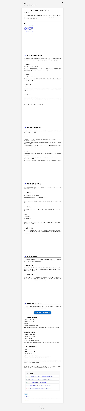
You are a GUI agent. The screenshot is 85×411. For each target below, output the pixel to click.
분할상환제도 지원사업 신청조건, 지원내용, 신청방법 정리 (39, 385)
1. (25, 55)
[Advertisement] (42, 43)
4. (25, 256)
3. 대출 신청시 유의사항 (28, 28)
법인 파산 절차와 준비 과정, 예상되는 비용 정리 (37, 382)
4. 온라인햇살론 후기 (28, 29)
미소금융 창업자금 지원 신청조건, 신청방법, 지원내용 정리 (39, 388)
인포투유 (26, 3)
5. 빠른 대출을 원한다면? (28, 31)
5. (25, 303)
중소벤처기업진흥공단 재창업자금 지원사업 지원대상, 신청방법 (40, 379)
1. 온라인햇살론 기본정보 (29, 25)
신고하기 (42, 408)
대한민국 (27, 396)
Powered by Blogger (42, 406)
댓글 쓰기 (26, 400)
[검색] (62, 3)
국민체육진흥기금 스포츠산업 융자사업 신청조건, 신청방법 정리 (40, 376)
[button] (60, 10)
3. (25, 184)
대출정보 (26, 394)
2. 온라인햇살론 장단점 (28, 27)
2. (25, 128)
